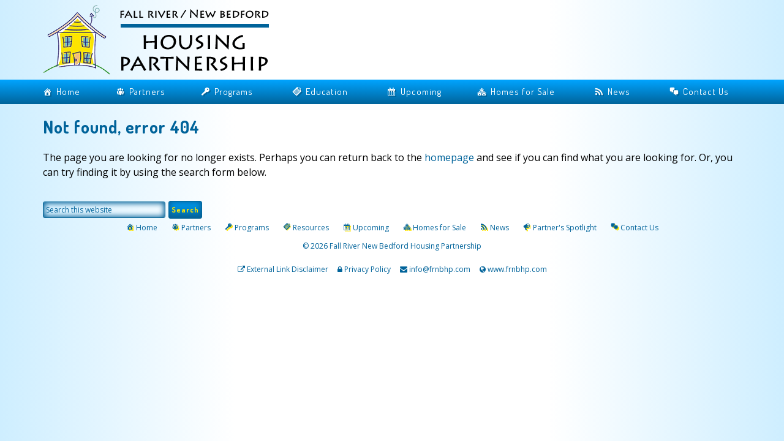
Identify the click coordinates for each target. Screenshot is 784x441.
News (619, 91)
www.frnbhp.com (516, 269)
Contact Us (706, 91)
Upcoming (421, 91)
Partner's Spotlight (565, 227)
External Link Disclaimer (287, 269)
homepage (449, 157)
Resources (311, 227)
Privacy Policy (367, 269)
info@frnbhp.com (439, 269)
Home (68, 91)
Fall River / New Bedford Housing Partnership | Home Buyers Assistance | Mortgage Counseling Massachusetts (165, 41)
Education (327, 91)
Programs (233, 91)
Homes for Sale (523, 91)
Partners (147, 91)
